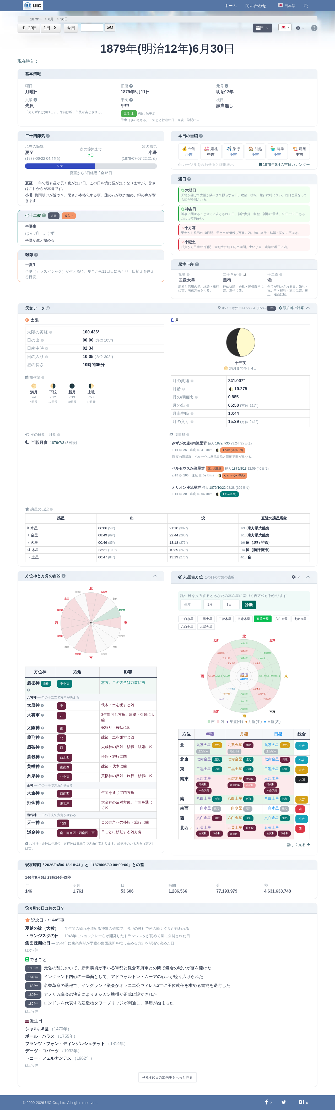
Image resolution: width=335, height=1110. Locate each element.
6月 (51, 19)
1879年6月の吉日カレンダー (284, 164)
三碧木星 (225, 619)
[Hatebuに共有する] (301, 1102)
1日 (50, 28)
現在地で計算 (291, 308)
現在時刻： (28, 61)
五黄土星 (262, 619)
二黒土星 (206, 619)
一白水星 (187, 619)
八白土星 (187, 627)
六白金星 (281, 619)
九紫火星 (206, 627)
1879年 (36, 19)
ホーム (230, 5)
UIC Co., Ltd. (55, 1103)
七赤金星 (300, 619)
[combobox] (284, 27)
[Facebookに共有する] (266, 1102)
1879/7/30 (222, 443)
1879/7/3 (57, 443)
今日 (71, 28)
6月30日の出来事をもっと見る (167, 1077)
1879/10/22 (217, 488)
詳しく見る (298, 845)
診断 (249, 605)
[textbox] (285, 27)
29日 (29, 28)
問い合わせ (255, 5)
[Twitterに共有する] (283, 1102)
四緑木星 (243, 619)
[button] (306, 6)
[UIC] (33, 5)
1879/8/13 (239, 468)
